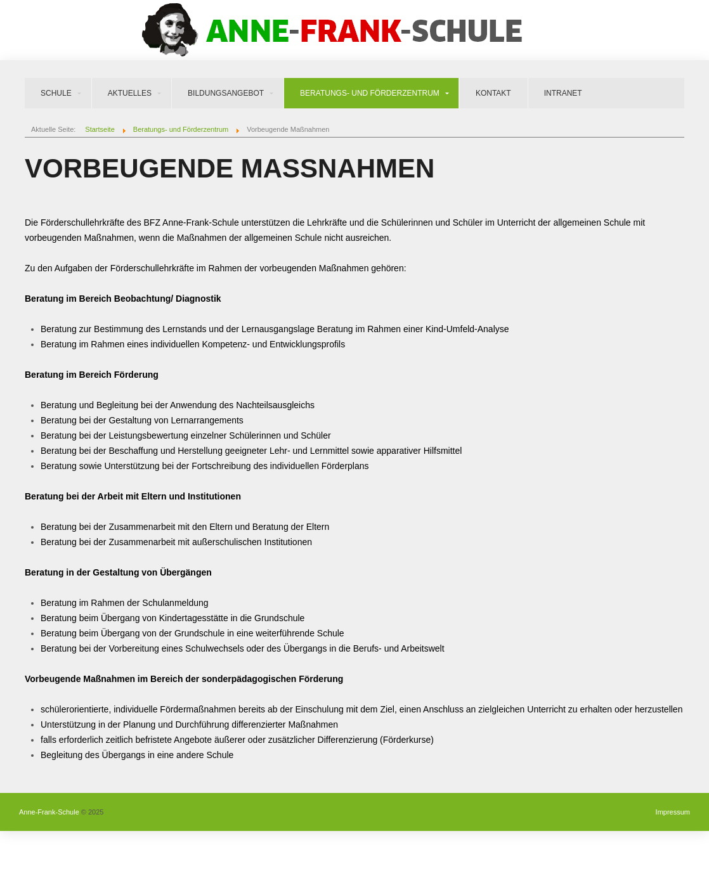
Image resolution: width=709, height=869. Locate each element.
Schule (56, 93)
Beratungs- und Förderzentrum (369, 93)
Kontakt (493, 93)
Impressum (673, 812)
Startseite (99, 129)
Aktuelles (130, 93)
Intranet (563, 93)
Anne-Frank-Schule (49, 812)
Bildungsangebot (226, 93)
